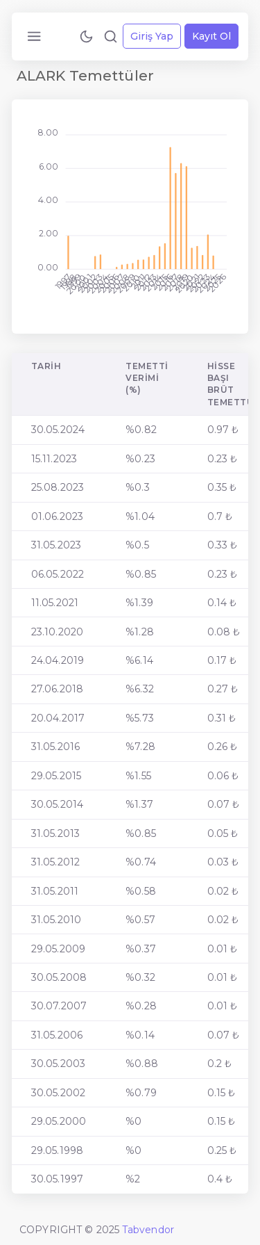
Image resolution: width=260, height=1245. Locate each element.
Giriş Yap (151, 36)
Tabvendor (148, 1229)
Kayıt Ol (211, 36)
